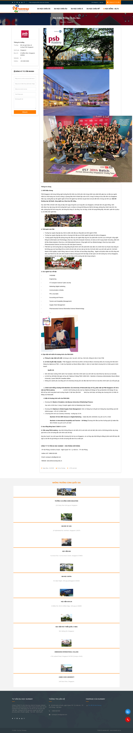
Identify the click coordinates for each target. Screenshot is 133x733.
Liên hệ (101, 2)
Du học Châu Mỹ (93, 9)
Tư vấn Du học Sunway (95, 705)
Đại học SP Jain (66, 526)
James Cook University (66, 677)
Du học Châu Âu (60, 9)
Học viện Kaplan (66, 601)
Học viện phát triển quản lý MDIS (66, 626)
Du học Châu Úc (43, 9)
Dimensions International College (66, 652)
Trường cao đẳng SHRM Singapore (66, 501)
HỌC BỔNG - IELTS (111, 9)
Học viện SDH (66, 551)
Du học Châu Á (77, 9)
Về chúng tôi (94, 2)
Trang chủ (63, 22)
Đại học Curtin (66, 576)
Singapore (70, 22)
